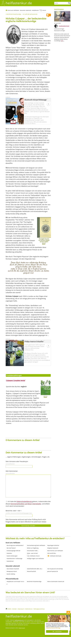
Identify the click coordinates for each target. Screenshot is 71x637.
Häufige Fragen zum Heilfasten (35, 558)
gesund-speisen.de (52, 571)
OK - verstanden (57, 631)
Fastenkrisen (10, 561)
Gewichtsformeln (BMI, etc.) (34, 568)
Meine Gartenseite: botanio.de (55, 581)
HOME (9, 609)
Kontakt (14, 609)
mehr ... (62, 41)
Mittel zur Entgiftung (32, 548)
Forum (44, 10)
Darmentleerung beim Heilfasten (36, 545)
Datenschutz (28, 609)
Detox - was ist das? (32, 553)
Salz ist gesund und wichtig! (55, 568)
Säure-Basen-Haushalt (13, 568)
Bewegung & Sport (12, 571)
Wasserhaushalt (31, 571)
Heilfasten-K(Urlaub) (55, 556)
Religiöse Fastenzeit (52, 548)
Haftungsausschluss (39, 609)
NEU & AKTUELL (51, 553)
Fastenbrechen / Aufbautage (14, 558)
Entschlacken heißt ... (33, 550)
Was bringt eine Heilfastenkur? (15, 545)
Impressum (21, 609)
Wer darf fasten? (11, 548)
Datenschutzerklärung (53, 628)
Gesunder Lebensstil (25, 10)
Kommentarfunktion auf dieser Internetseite (26, 504)
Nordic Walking (11, 574)
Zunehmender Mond (64, 26)
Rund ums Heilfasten (13, 10)
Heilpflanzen (35, 10)
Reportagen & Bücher (53, 545)
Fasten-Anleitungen (12, 556)
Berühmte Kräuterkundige (34, 581)
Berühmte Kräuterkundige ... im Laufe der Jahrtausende (22, 14)
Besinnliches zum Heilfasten (55, 550)
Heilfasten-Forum (35, 556)
